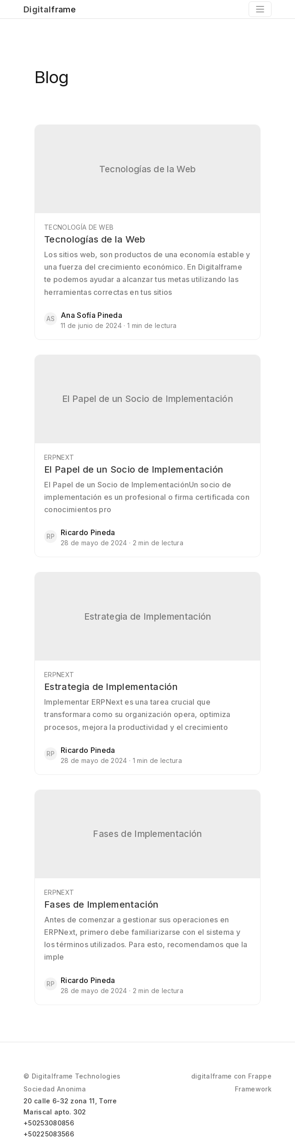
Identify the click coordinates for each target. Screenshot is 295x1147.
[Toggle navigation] (260, 9)
